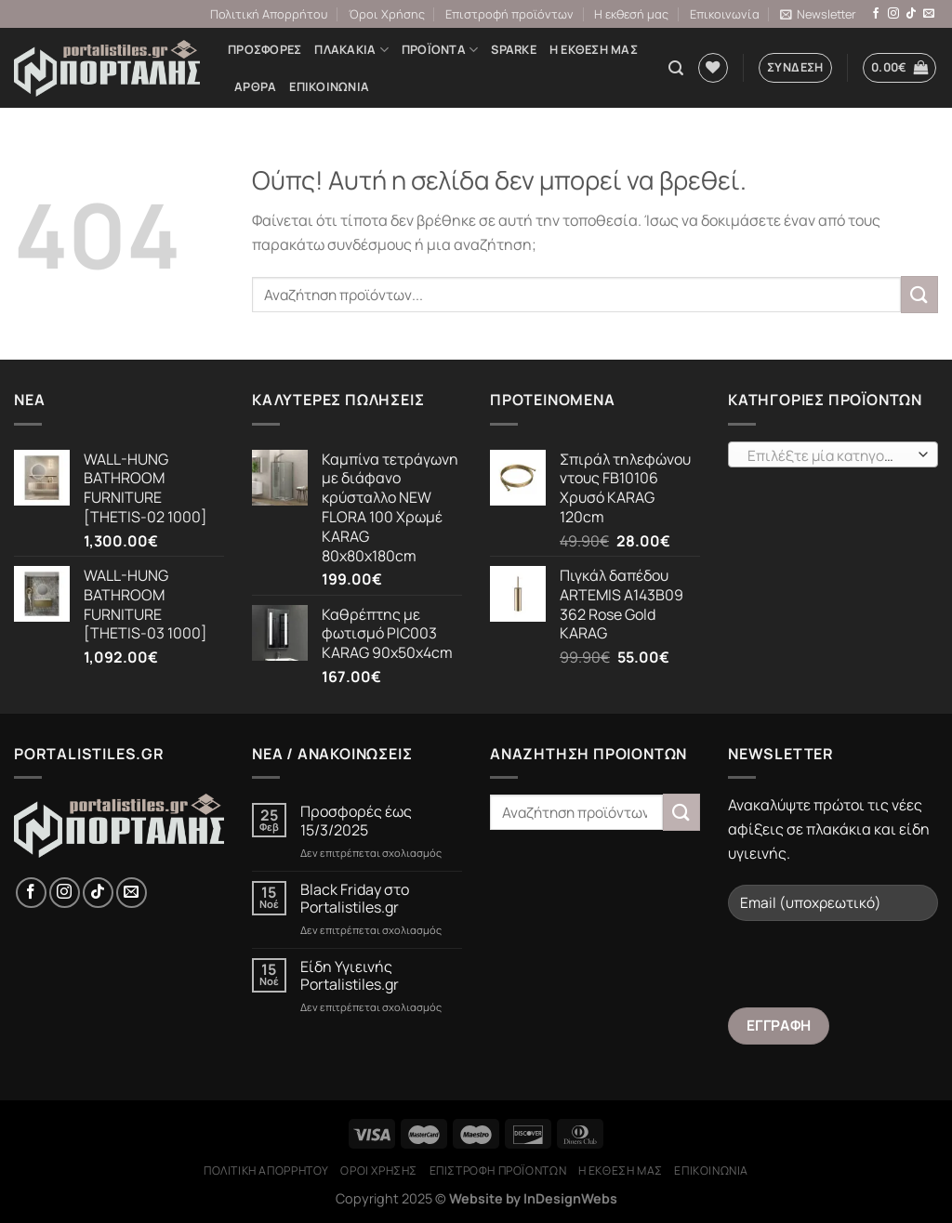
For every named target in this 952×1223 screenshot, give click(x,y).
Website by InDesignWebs (533, 1198)
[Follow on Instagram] (893, 13)
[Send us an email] (928, 13)
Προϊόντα (440, 50)
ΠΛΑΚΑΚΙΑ (351, 50)
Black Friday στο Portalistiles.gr (354, 898)
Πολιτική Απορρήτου (268, 14)
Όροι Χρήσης (387, 14)
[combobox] (833, 454)
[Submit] (919, 294)
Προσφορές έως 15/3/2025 (356, 820)
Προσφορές (264, 49)
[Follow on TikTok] (911, 13)
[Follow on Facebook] (875, 13)
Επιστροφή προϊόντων (509, 14)
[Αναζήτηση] (675, 68)
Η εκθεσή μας (631, 14)
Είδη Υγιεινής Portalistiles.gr (349, 975)
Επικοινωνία (725, 14)
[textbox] (829, 455)
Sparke (513, 49)
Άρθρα (255, 86)
